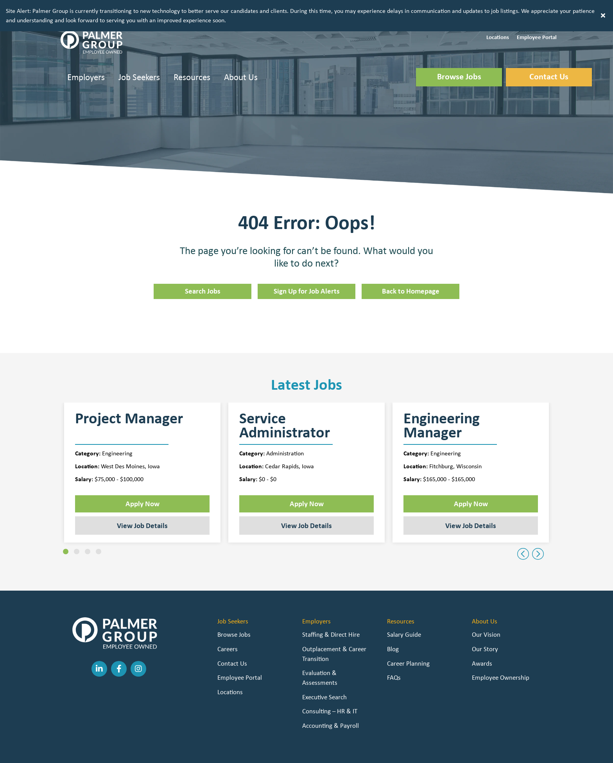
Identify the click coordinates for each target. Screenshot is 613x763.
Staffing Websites (252, 751)
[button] (497, 8)
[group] (142, 445)
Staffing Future (297, 751)
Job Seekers (139, 49)
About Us (241, 49)
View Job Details (142, 498)
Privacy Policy (211, 751)
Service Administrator (284, 397)
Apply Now (142, 476)
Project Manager (129, 391)
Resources (192, 49)
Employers (86, 49)
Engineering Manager (441, 397)
